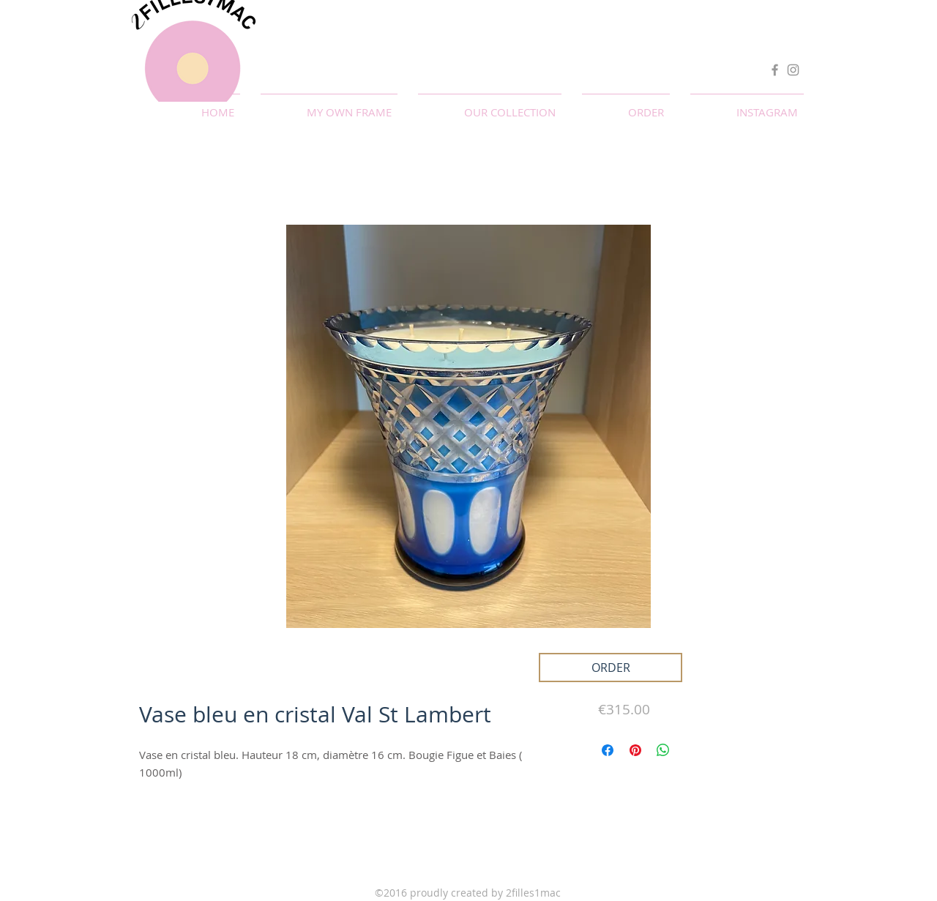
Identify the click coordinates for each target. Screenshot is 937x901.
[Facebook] (775, 70)
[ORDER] (610, 667)
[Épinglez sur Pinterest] (635, 750)
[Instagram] (793, 70)
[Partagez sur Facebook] (607, 750)
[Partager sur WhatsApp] (663, 750)
